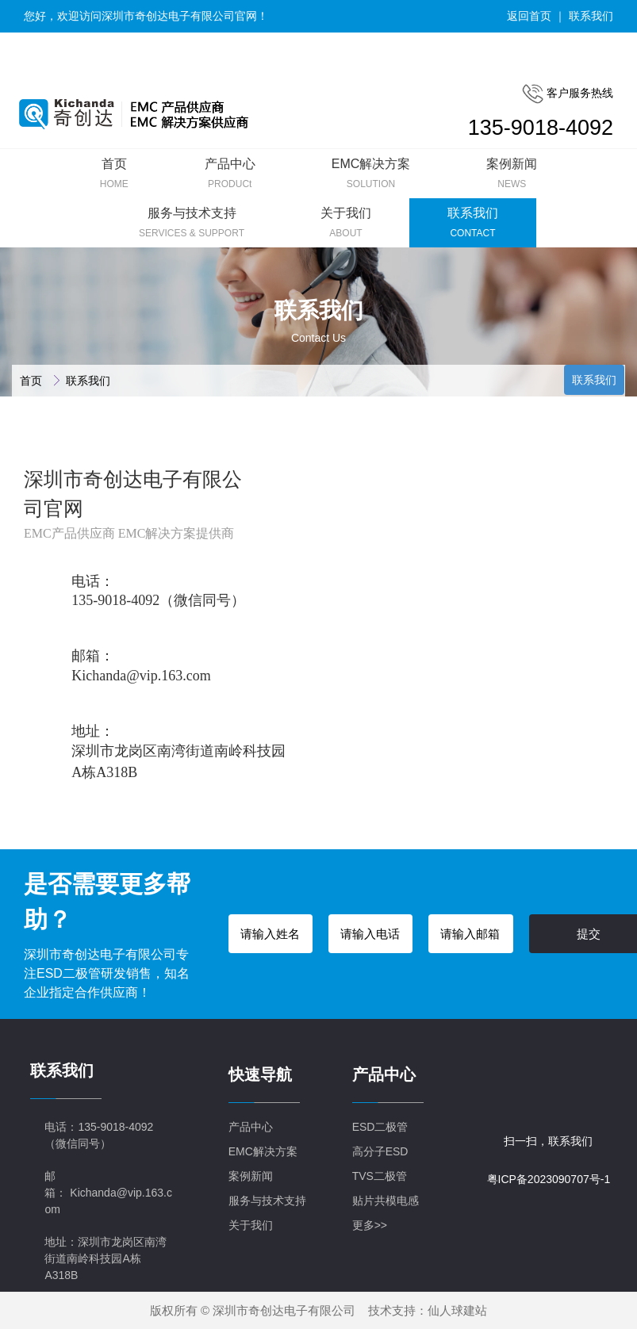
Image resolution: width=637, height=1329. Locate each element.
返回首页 (529, 16)
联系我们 (591, 16)
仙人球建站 (457, 1310)
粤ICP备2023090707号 (544, 1179)
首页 (32, 380)
